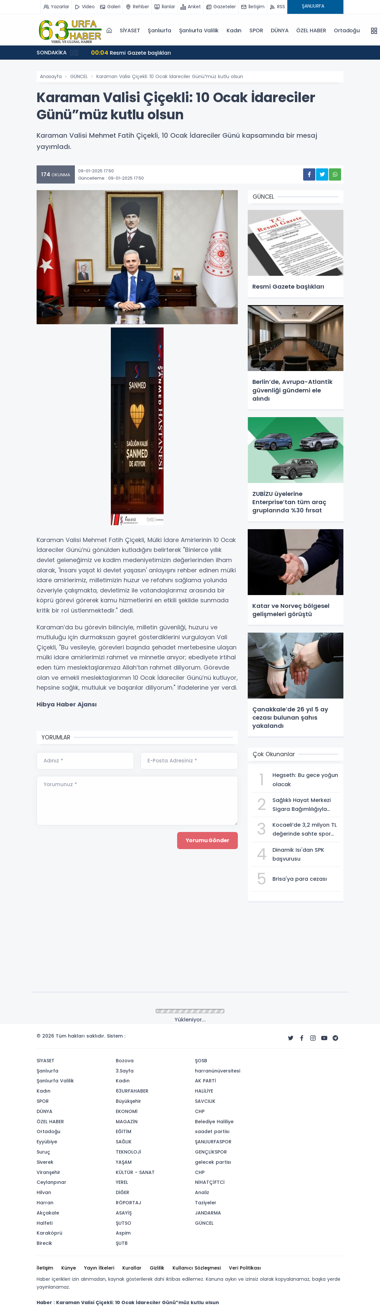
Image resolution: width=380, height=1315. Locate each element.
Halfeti (44, 1223)
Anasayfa (51, 76)
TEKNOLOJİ (128, 1152)
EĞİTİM (123, 1131)
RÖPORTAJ (128, 1202)
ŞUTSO (123, 1223)
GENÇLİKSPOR (211, 1152)
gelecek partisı (213, 1162)
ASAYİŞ (124, 1213)
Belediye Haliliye (214, 1121)
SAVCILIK (205, 1101)
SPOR (256, 30)
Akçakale (48, 1213)
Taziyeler (205, 1202)
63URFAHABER (132, 1091)
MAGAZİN (127, 1121)
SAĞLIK (124, 1141)
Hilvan (44, 1192)
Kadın (234, 30)
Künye (68, 1268)
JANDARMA (208, 1213)
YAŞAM (124, 1162)
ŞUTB (122, 1243)
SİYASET (130, 30)
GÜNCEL (79, 76)
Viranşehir (48, 1172)
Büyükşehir (128, 1101)
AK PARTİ (205, 1080)
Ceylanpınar (51, 1182)
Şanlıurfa (159, 30)
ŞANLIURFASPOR (213, 1141)
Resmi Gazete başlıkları (132, 52)
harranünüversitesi (217, 1071)
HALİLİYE (204, 1091)
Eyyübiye (47, 1141)
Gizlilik (157, 1268)
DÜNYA (279, 30)
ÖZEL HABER (311, 30)
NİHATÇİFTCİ (210, 1182)
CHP (200, 1111)
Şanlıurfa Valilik (199, 30)
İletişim (45, 1268)
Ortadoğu (347, 30)
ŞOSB (201, 1060)
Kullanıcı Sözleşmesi (197, 1268)
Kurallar (132, 1268)
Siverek (45, 1162)
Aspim (123, 1233)
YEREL (122, 1182)
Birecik (44, 1243)
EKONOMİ (127, 1111)
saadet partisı (212, 1131)
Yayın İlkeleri (99, 1268)
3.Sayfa (125, 1071)
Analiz (202, 1192)
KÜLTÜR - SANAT (135, 1172)
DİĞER (122, 1192)
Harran (45, 1202)
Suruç (43, 1152)
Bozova (125, 1060)
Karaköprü (49, 1233)
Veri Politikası (245, 1268)
